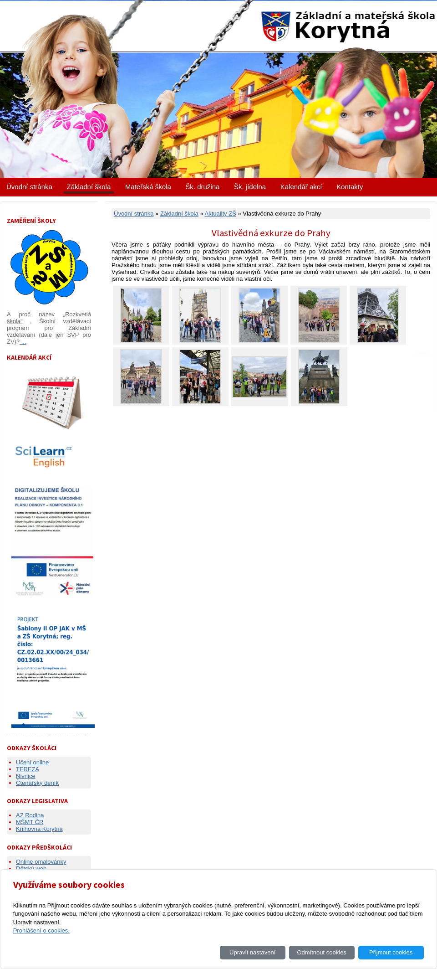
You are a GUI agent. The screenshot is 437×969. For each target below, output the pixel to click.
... (23, 341)
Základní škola (89, 187)
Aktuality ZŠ (220, 213)
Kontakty (349, 187)
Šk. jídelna (250, 187)
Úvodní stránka (29, 187)
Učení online (32, 762)
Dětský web (31, 868)
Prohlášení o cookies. (41, 930)
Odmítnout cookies (321, 952)
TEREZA (27, 769)
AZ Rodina (30, 815)
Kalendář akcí (301, 187)
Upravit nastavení (252, 952)
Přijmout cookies (390, 952)
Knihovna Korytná (39, 828)
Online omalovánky (41, 861)
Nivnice (26, 776)
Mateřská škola (148, 187)
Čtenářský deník (37, 782)
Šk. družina (202, 187)
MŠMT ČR (29, 822)
